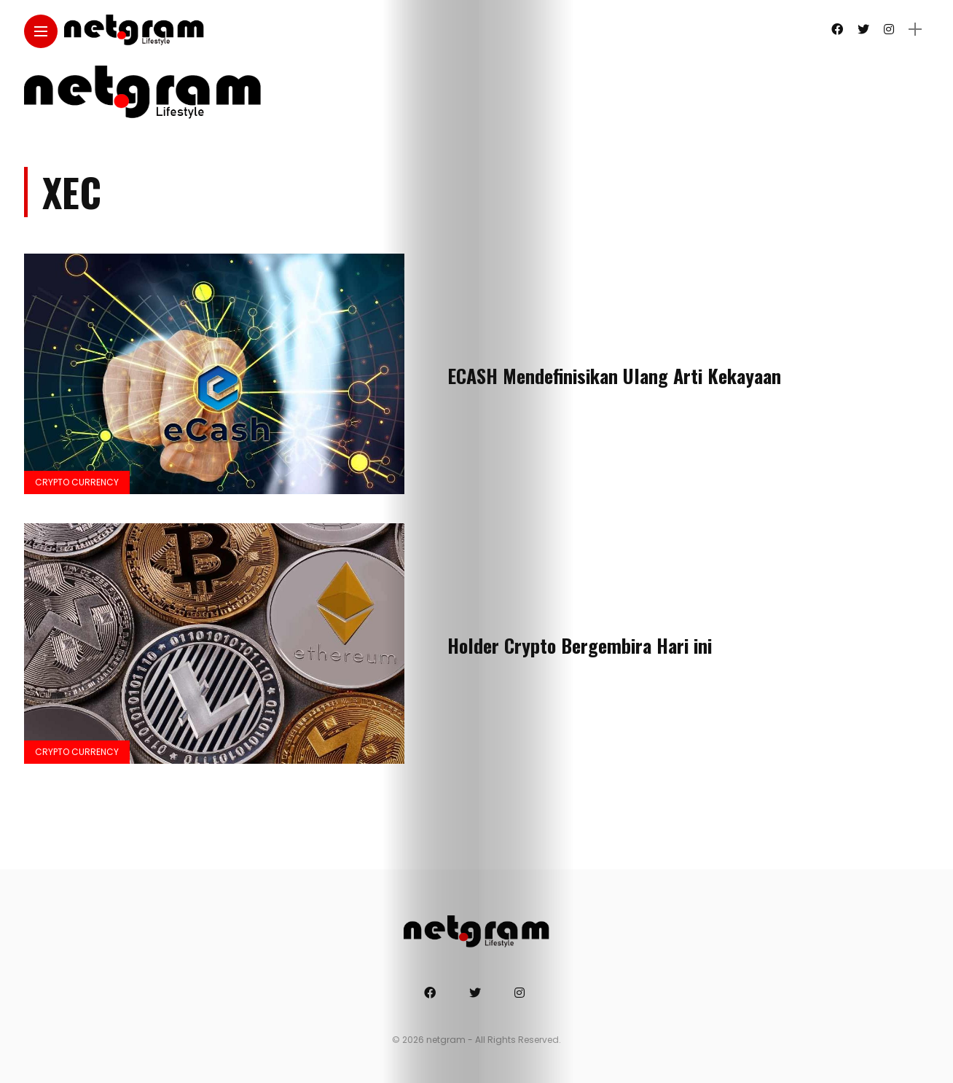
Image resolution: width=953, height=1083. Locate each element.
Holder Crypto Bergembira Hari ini (579, 645)
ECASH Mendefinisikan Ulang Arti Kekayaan (614, 375)
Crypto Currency (77, 482)
